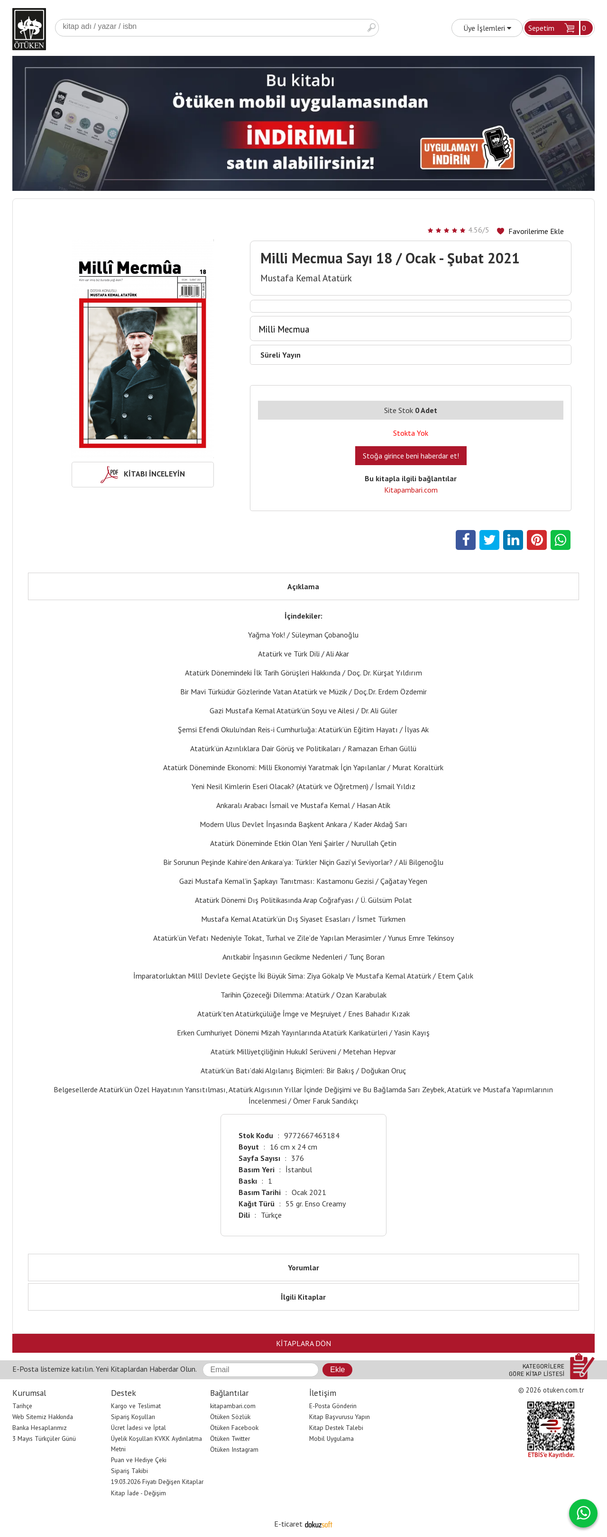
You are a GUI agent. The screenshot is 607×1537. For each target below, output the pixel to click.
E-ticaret (288, 1523)
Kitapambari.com (411, 489)
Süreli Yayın (280, 355)
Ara (371, 27)
